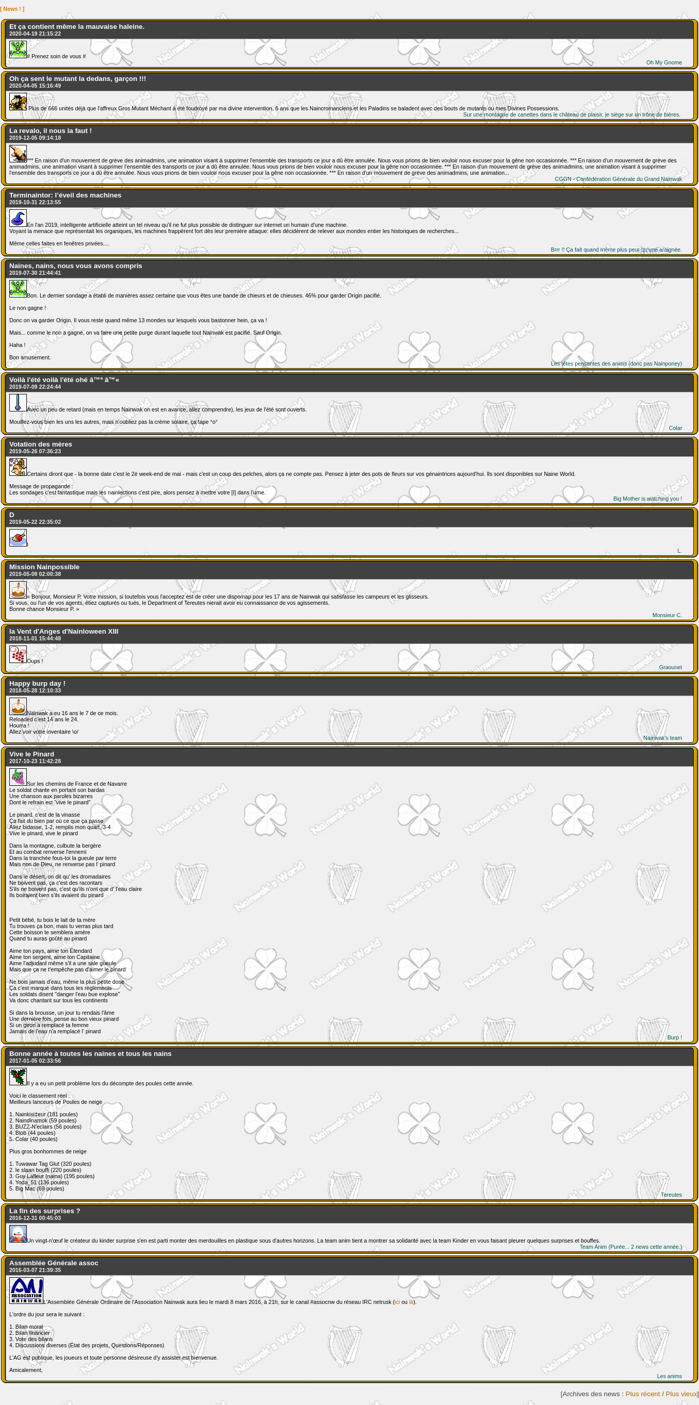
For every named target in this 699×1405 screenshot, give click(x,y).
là (411, 1302)
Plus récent (643, 1394)
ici (397, 1302)
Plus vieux (681, 1394)
